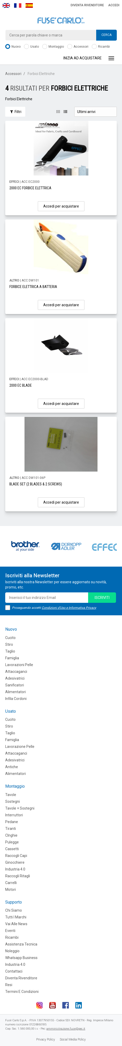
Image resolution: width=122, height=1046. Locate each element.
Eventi (10, 931)
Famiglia (12, 658)
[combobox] (61, 35)
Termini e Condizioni (22, 991)
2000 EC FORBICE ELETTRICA (30, 188)
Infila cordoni (16, 699)
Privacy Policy (45, 1039)
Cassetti (12, 849)
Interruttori (14, 815)
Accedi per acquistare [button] (61, 206)
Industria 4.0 (15, 869)
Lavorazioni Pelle (19, 665)
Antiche (11, 767)
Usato (31, 47)
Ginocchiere (15, 862)
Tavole (10, 795)
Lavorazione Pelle (19, 746)
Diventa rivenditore (87, 5)
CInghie (11, 835)
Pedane (11, 822)
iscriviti (102, 598)
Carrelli (11, 883)
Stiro (9, 644)
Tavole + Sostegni (19, 808)
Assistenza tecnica (21, 944)
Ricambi (101, 47)
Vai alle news (16, 924)
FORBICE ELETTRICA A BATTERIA (33, 287)
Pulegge (12, 842)
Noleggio (12, 951)
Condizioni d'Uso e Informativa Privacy (69, 608)
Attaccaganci (16, 671)
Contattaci (13, 971)
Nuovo (13, 47)
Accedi (113, 5)
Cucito (10, 638)
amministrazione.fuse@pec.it (65, 1028)
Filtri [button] (15, 112)
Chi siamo (13, 910)
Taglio (10, 651)
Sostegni (12, 801)
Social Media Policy (73, 1039)
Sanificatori (14, 685)
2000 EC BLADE (20, 385)
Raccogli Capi (16, 856)
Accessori (77, 47)
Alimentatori (15, 692)
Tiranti (10, 828)
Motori (10, 889)
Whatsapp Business (21, 958)
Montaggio (53, 47)
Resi (8, 985)
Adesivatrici (15, 678)
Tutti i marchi (15, 917)
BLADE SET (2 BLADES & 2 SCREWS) (35, 484)
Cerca (106, 35)
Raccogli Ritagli (17, 876)
